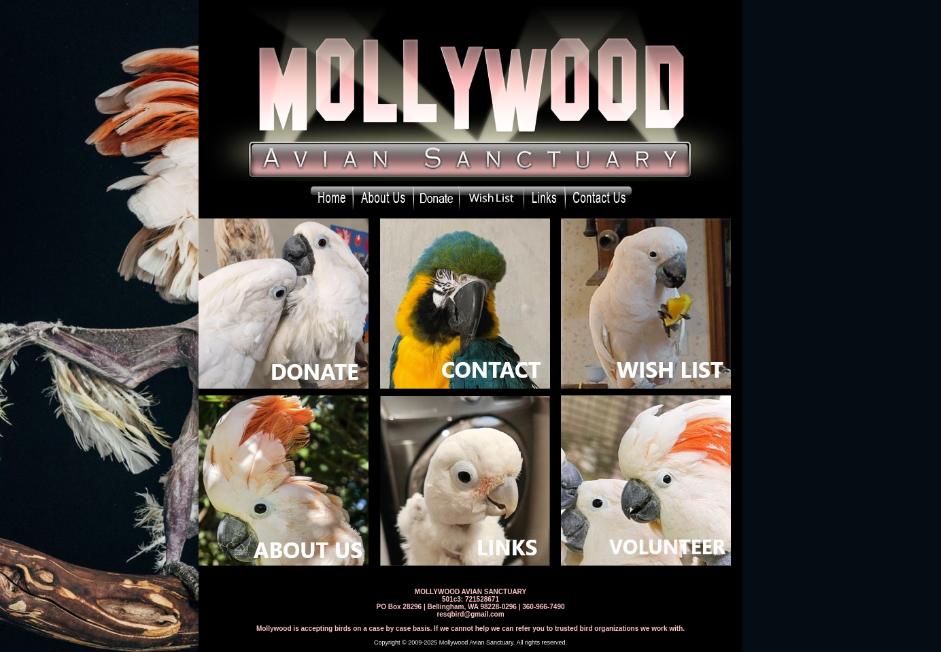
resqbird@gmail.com (470, 614)
